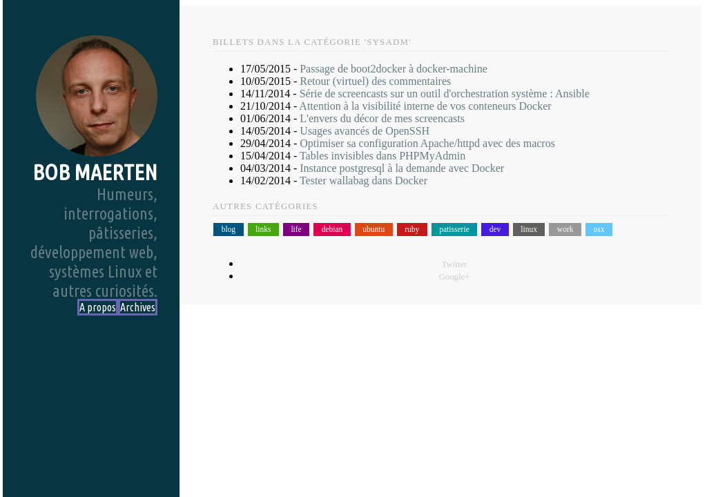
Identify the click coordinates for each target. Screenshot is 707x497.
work (565, 230)
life (296, 230)
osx (598, 230)
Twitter (454, 264)
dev (495, 230)
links (263, 230)
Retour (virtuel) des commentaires (375, 81)
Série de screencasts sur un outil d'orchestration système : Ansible (445, 93)
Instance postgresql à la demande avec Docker (402, 168)
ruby (412, 230)
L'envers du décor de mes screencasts (382, 118)
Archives (137, 307)
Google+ (454, 277)
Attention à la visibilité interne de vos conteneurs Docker (425, 106)
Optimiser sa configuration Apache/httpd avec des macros (427, 143)
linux (529, 230)
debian (332, 230)
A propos (97, 307)
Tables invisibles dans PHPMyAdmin (382, 156)
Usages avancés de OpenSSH (364, 131)
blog (228, 230)
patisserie (454, 230)
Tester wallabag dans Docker (363, 180)
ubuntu (373, 230)
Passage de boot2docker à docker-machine (393, 69)
